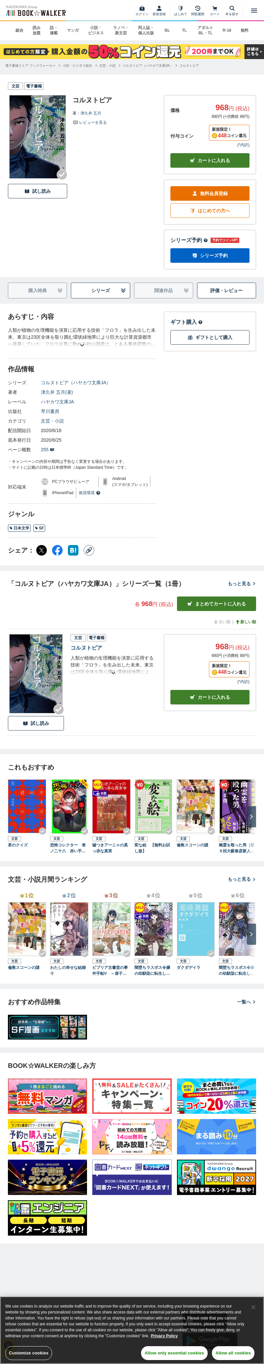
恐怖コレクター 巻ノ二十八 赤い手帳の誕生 (68, 848)
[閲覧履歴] (197, 10)
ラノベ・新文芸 (121, 30)
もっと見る (242, 583)
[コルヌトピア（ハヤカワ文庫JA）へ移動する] (148, 65)
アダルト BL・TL (205, 30)
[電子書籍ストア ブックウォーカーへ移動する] (30, 65)
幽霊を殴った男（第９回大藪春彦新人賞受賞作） (236, 848)
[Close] (253, 1307)
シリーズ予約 (189, 240)
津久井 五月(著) (57, 392)
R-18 (226, 30)
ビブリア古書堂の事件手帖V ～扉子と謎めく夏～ (111, 970)
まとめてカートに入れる (216, 604)
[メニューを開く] (254, 10)
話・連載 (54, 30)
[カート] (214, 10)
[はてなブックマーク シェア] (73, 550)
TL (184, 30)
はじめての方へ (210, 211)
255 (47, 449)
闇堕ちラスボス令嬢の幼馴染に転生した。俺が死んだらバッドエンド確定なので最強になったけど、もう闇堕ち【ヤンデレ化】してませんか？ (152, 970)
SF (39, 528)
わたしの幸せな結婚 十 (69, 970)
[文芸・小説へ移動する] (107, 65)
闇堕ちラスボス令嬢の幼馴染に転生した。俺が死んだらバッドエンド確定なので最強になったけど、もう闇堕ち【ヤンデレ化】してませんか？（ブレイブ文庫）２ (236, 970)
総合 (19, 30)
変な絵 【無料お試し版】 (152, 848)
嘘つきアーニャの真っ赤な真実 (110, 848)
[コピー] (89, 550)
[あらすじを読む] (82, 337)
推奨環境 (90, 493)
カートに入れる (210, 160)
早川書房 (50, 411)
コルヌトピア (86, 648)
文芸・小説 (52, 421)
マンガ (73, 30)
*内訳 (243, 145)
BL (167, 30)
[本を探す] (232, 10)
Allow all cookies (233, 1352)
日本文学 (19, 528)
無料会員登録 (210, 193)
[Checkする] (62, 174)
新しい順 (245, 622)
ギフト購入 (186, 322)
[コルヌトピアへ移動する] (189, 65)
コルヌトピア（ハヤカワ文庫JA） (76, 382)
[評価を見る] (90, 122)
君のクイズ (18, 845)
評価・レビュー (226, 290)
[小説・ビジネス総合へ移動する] (77, 65)
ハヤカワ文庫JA (57, 401)
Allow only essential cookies (174, 1352)
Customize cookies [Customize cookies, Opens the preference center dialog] (28, 1352)
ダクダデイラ (188, 967)
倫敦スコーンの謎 (192, 845)
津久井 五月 (90, 113)
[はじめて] (180, 10)
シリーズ (108, 290)
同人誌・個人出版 (146, 30)
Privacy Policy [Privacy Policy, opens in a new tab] (164, 1336)
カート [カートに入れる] (210, 697)
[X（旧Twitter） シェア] (41, 550)
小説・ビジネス (96, 30)
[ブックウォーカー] (35, 10)
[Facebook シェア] (57, 550)
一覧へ (246, 1002)
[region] (132, 1330)
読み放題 (37, 30)
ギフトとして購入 (210, 337)
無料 (245, 30)
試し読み (37, 191)
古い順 (221, 622)
